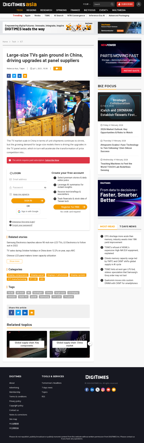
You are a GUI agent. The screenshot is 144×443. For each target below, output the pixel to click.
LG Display (73, 292)
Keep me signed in (21, 194)
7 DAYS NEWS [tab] (128, 226)
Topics (45, 392)
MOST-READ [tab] (107, 226)
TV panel (68, 296)
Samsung (44, 296)
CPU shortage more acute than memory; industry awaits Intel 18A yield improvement (121, 239)
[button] (28, 211)
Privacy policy (15, 401)
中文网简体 (14, 428)
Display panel (37, 275)
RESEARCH (46, 10)
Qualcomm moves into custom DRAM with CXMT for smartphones (121, 282)
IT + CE (33, 279)
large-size (60, 292)
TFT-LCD (57, 296)
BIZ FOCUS (89, 10)
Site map (13, 419)
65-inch (20, 292)
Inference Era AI (97, 15)
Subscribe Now (52, 160)
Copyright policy (16, 405)
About (12, 383)
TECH (19, 10)
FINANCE (75, 10)
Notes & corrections (18, 414)
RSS (43, 396)
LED (42, 279)
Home (5, 42)
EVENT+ (103, 10)
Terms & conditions (18, 396)
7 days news (47, 387)
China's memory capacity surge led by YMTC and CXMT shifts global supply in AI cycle (121, 261)
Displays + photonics (57, 275)
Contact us (14, 410)
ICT (21, 42)
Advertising (14, 387)
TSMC (47, 15)
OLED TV (23, 296)
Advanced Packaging (119, 15)
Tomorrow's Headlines (52, 383)
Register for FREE (73, 206)
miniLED (12, 296)
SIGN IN (33, 200)
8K (29, 292)
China (49, 292)
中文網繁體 (14, 423)
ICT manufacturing (17, 279)
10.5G (10, 292)
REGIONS (31, 10)
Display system (78, 275)
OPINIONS (61, 10)
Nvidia (37, 15)
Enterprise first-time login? (23, 221)
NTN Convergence (76, 15)
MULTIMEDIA (119, 10)
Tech (14, 42)
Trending (17, 15)
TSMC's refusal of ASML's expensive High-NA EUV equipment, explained (121, 250)
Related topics (19, 325)
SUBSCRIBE (125, 4)
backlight (38, 292)
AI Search (58, 15)
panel (33, 296)
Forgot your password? (22, 225)
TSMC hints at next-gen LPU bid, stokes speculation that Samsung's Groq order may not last (121, 272)
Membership (14, 392)
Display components (17, 275)
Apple (28, 15)
